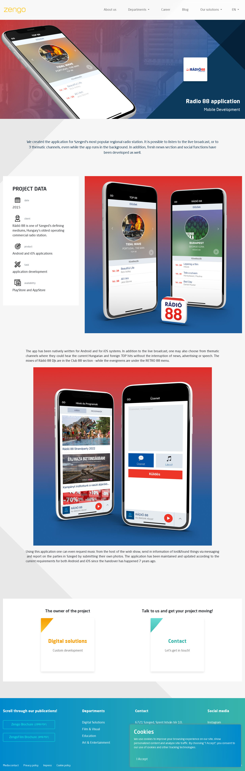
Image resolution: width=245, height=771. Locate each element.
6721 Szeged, (159, 722)
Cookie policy (64, 765)
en (234, 9)
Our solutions (210, 9)
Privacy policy (31, 765)
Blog (185, 9)
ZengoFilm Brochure (29, 737)
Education (89, 736)
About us (110, 9)
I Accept (142, 759)
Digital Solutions (93, 722)
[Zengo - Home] (13, 10)
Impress (47, 765)
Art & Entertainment (96, 742)
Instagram (214, 722)
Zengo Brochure (29, 725)
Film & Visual (91, 729)
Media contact (11, 765)
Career (165, 9)
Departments (137, 9)
